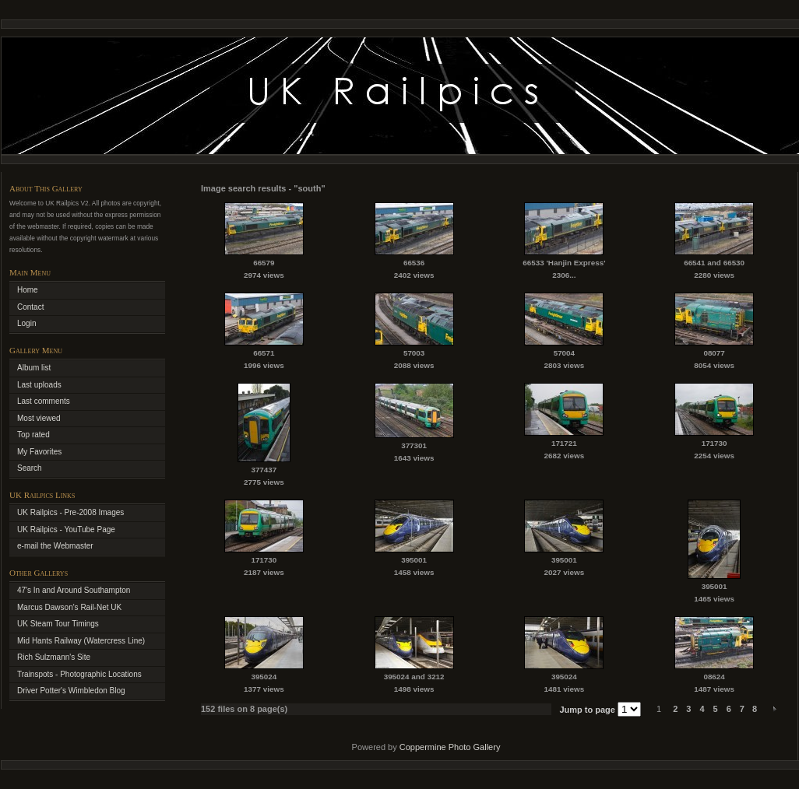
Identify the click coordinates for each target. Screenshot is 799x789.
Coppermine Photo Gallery (450, 747)
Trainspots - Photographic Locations (79, 674)
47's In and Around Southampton (73, 590)
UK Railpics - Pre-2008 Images (70, 512)
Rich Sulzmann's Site (53, 657)
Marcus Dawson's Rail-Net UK (69, 607)
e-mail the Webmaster (55, 546)
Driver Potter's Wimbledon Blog (71, 690)
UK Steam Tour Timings (58, 623)
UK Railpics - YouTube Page (66, 529)
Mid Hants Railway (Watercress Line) (81, 640)
